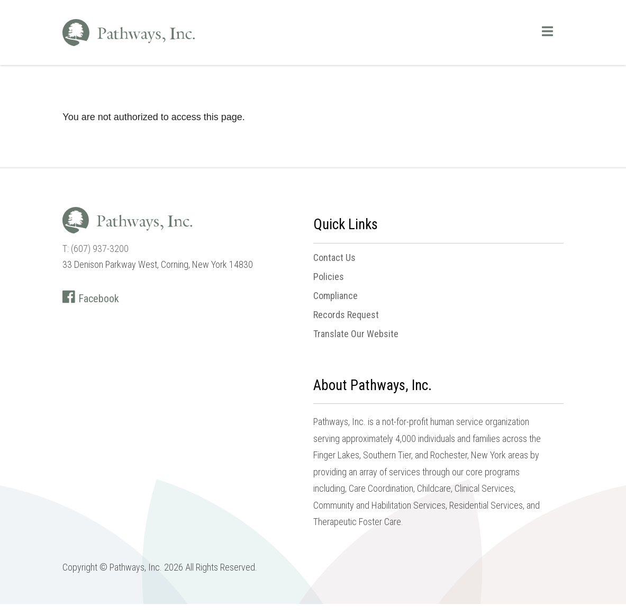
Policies (328, 277)
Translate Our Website (355, 334)
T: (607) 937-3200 (95, 248)
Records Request (346, 315)
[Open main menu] (547, 32)
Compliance (335, 296)
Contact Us (334, 258)
